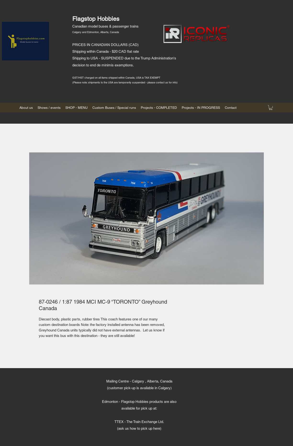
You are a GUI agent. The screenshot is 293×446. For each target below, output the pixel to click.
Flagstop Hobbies (95, 18)
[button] (271, 107)
